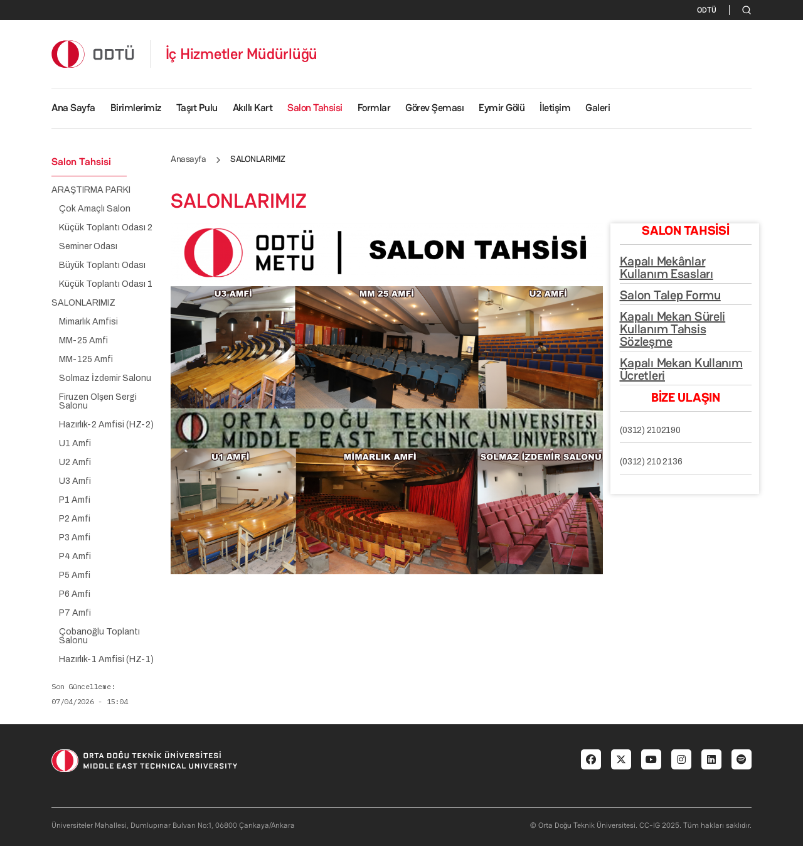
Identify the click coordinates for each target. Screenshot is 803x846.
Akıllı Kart (253, 107)
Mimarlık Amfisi (88, 322)
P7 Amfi (75, 613)
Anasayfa (188, 158)
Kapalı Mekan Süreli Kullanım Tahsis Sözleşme (673, 329)
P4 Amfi (75, 556)
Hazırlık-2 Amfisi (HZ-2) (106, 424)
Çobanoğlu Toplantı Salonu (99, 636)
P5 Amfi (74, 575)
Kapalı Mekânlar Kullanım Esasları (666, 267)
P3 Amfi (74, 537)
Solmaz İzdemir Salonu (105, 378)
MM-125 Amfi (86, 359)
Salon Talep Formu (670, 295)
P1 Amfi (74, 500)
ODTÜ (706, 10)
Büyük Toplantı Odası (102, 265)
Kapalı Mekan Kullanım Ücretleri (681, 369)
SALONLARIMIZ (83, 303)
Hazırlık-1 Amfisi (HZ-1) (106, 659)
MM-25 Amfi (83, 340)
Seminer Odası (88, 246)
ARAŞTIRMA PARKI (90, 190)
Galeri (597, 107)
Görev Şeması (434, 107)
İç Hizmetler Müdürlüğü (242, 54)
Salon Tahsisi (315, 107)
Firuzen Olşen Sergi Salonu (98, 401)
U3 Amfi (75, 481)
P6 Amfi (74, 594)
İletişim (555, 107)
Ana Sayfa (73, 107)
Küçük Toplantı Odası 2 (105, 227)
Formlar (374, 107)
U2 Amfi (75, 462)
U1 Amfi (75, 443)
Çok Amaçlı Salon (94, 209)
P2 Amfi (74, 519)
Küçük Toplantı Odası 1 (105, 284)
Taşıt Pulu (197, 107)
